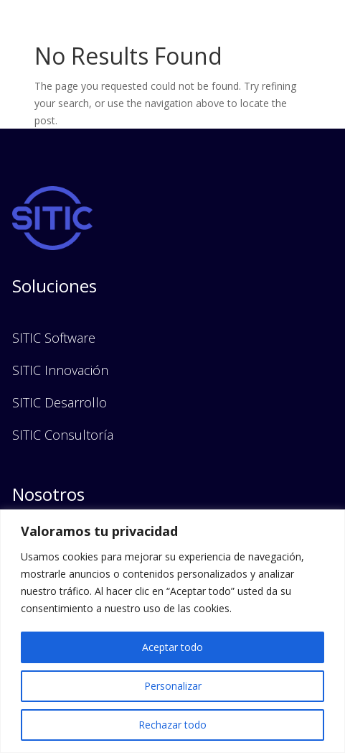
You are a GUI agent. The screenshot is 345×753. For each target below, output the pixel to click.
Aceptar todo (172, 647)
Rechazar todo (172, 724)
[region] (172, 631)
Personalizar (173, 686)
